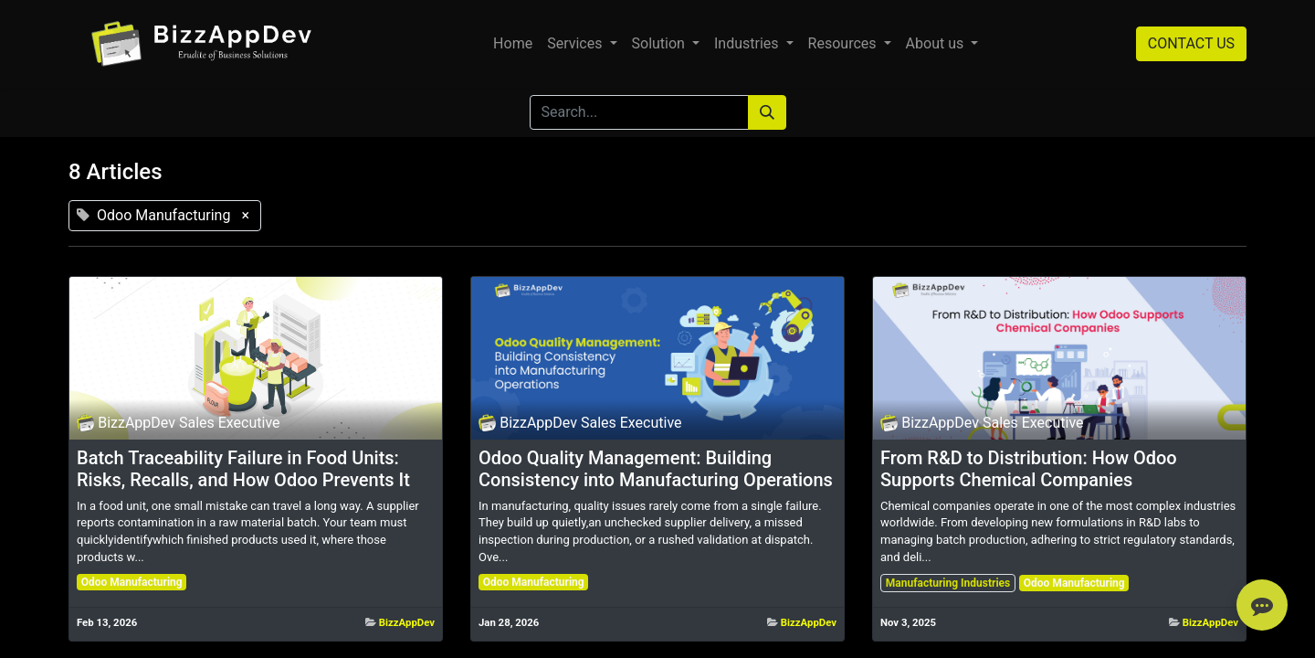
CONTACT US (1191, 43)
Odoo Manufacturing (132, 582)
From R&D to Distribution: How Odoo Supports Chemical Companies (1028, 469)
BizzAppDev (407, 622)
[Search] (767, 112)
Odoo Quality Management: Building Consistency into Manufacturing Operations (656, 469)
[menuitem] (513, 44)
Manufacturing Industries (948, 583)
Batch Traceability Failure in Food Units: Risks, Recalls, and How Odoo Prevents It (243, 469)
